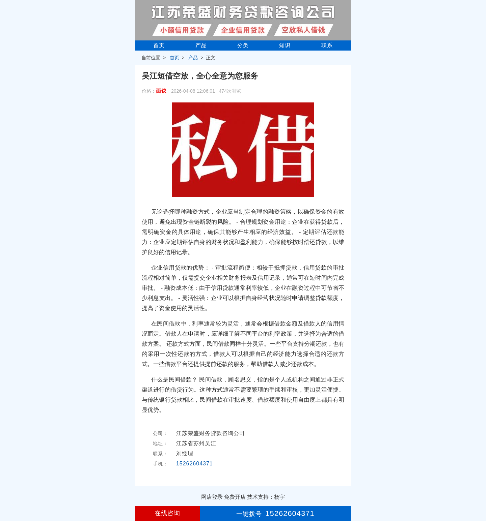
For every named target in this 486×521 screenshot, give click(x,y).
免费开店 (235, 497)
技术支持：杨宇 (266, 497)
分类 (243, 45)
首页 (159, 45)
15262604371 (194, 463)
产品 (201, 45)
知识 (285, 45)
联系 (327, 45)
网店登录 (212, 497)
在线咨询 (167, 513)
